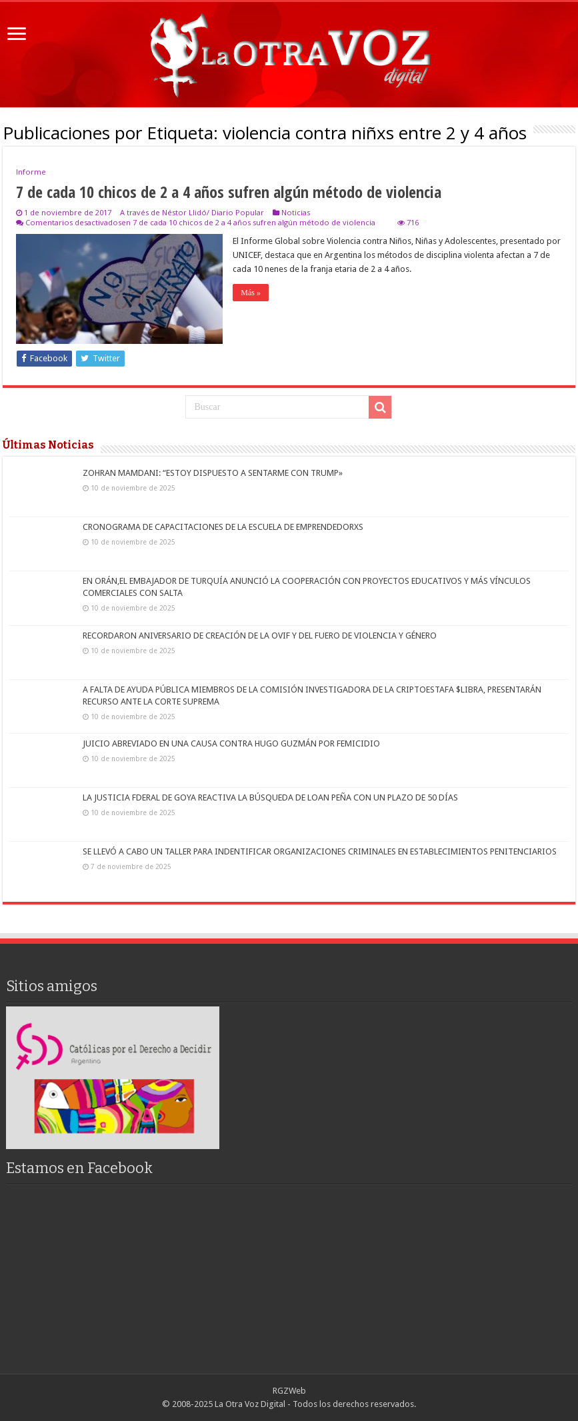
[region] (112, 1077)
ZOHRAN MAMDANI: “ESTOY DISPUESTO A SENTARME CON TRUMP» (213, 473)
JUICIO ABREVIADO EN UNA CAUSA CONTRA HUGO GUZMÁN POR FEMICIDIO (231, 743)
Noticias (295, 212)
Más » (251, 292)
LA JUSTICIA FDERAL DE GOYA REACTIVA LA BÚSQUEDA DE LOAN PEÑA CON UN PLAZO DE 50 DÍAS (270, 797)
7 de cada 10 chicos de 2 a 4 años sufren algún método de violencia (228, 192)
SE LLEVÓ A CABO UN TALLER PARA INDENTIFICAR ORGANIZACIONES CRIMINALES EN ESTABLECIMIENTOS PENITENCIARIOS (320, 851)
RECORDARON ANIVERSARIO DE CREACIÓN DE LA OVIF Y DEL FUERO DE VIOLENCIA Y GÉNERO (260, 636)
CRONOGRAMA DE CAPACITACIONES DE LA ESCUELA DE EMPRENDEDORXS (223, 527)
